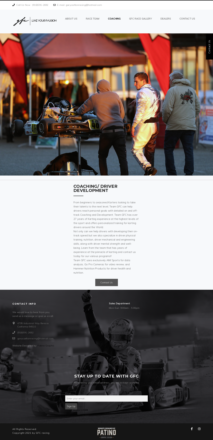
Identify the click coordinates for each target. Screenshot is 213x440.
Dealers (165, 18)
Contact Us (187, 18)
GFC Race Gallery (140, 18)
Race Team (92, 18)
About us (71, 18)
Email (68, 393)
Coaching (114, 18)
